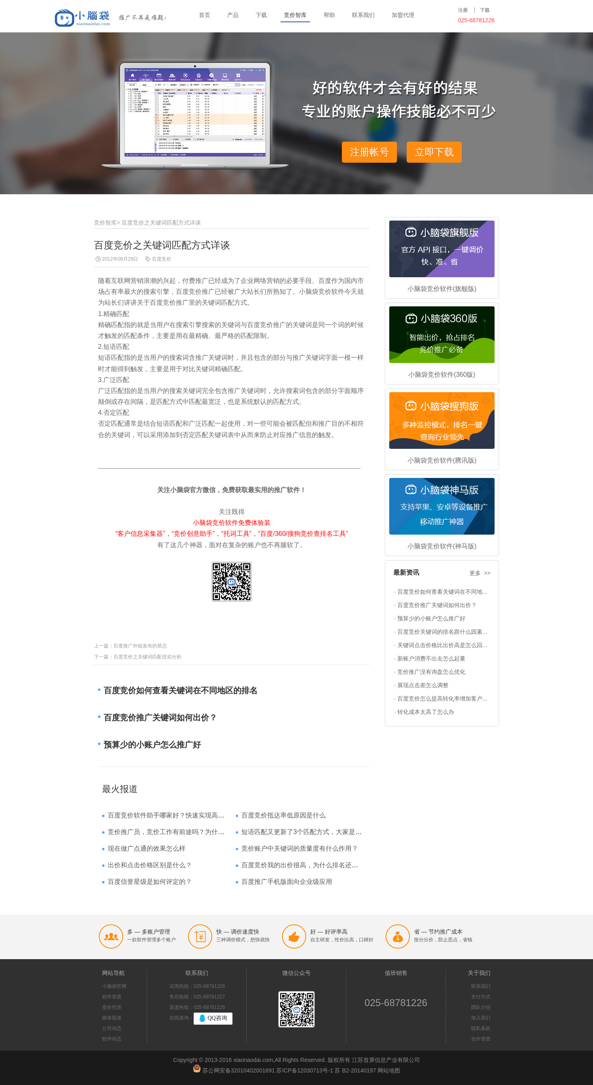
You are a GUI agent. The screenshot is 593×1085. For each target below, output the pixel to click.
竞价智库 (295, 15)
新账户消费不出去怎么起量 (431, 658)
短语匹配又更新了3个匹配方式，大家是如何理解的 (314, 831)
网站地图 (389, 1070)
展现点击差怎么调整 (422, 685)
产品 (233, 15)
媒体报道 (112, 1018)
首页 (204, 15)
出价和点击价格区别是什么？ (150, 865)
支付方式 (481, 997)
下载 (261, 15)
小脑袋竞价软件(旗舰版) (442, 288)
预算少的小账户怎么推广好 (431, 618)
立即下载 (434, 152)
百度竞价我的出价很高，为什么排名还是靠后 (306, 865)
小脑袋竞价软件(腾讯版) (442, 460)
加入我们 (481, 1018)
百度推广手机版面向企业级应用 (286, 881)
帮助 (329, 15)
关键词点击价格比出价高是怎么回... (442, 645)
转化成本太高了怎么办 (425, 712)
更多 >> (480, 573)
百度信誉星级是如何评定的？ (150, 881)
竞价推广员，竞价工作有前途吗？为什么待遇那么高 (182, 831)
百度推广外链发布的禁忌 (140, 646)
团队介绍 (481, 1007)
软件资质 (112, 997)
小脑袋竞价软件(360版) (441, 374)
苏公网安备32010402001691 (239, 1070)
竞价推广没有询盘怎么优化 (431, 672)
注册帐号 (369, 152)
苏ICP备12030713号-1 (304, 1070)
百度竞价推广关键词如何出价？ (437, 605)
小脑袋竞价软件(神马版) (442, 546)
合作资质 (481, 1039)
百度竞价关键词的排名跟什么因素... (442, 631)
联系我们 (363, 15)
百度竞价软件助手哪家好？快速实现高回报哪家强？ (182, 815)
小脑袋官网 (114, 986)
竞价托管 (112, 1007)
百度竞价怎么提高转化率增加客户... (442, 698)
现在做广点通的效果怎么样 (147, 848)
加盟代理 (403, 15)
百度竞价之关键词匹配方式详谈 (161, 222)
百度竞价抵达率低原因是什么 (283, 815)
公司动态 (112, 1028)
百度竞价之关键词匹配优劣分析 (147, 657)
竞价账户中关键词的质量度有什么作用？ (299, 848)
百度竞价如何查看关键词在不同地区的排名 (181, 690)
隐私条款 (481, 1028)
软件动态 (112, 1039)
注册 (463, 10)
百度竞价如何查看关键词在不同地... (442, 591)
